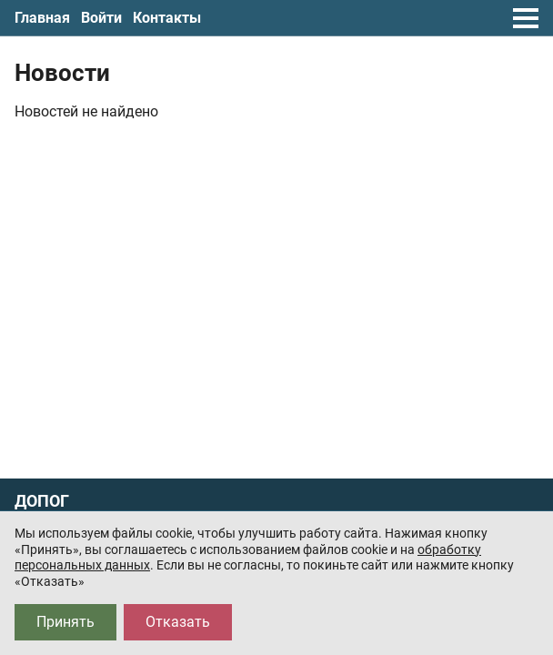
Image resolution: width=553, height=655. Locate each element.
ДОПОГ (42, 501)
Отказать (178, 621)
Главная (42, 17)
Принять (65, 621)
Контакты (167, 17)
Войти (101, 17)
